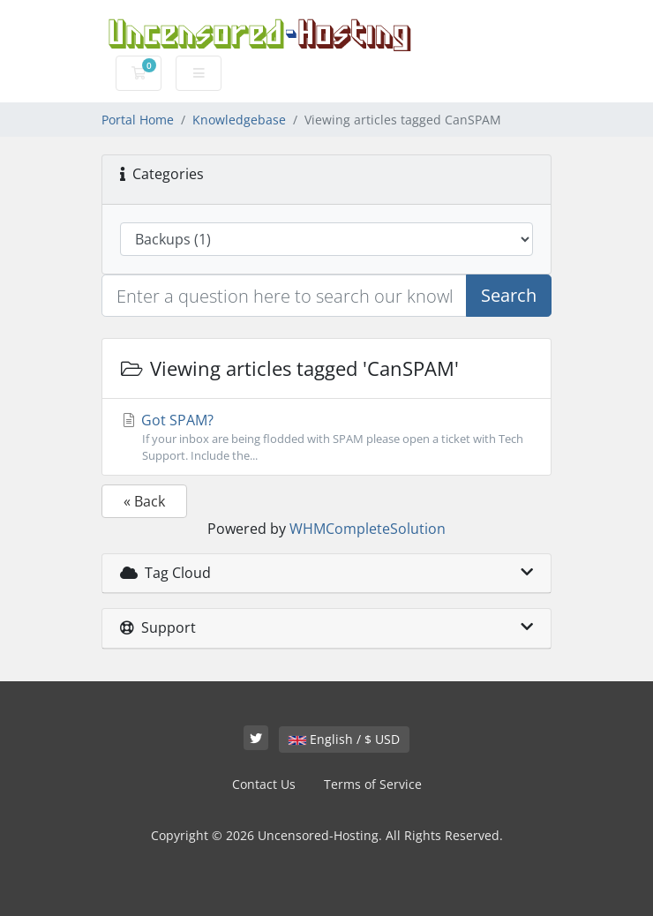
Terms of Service (373, 784)
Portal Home (137, 119)
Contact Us (264, 784)
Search (509, 295)
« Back (144, 501)
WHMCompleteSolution (367, 528)
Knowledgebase (239, 119)
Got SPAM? (326, 437)
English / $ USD (344, 739)
